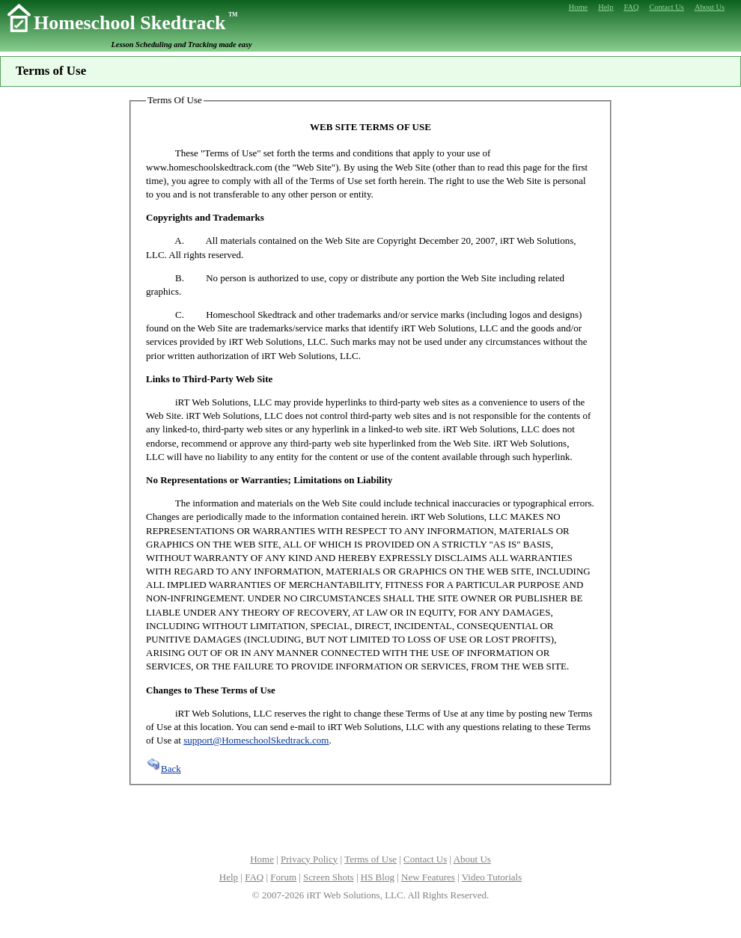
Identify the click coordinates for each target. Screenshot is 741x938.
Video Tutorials (492, 877)
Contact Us (425, 859)
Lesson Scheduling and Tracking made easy (182, 44)
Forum (283, 877)
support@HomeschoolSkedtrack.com (256, 740)
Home (262, 859)
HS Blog (377, 877)
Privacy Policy (309, 859)
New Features (428, 877)
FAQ (254, 877)
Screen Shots (328, 877)
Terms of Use (370, 859)
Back (163, 768)
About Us (472, 859)
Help (228, 877)
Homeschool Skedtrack (135, 23)
